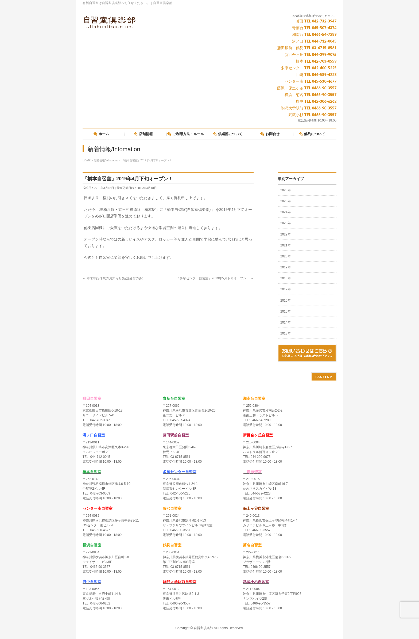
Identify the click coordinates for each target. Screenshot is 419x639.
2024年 (285, 212)
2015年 (285, 311)
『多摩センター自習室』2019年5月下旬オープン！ (215, 278)
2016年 (285, 300)
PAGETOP (323, 376)
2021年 (285, 245)
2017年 (285, 289)
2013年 (285, 333)
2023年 (285, 223)
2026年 (285, 190)
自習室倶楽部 (203, 628)
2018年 (285, 278)
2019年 (285, 267)
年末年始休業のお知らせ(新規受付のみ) (113, 278)
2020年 (285, 256)
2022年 (285, 234)
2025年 (285, 201)
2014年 (285, 322)
